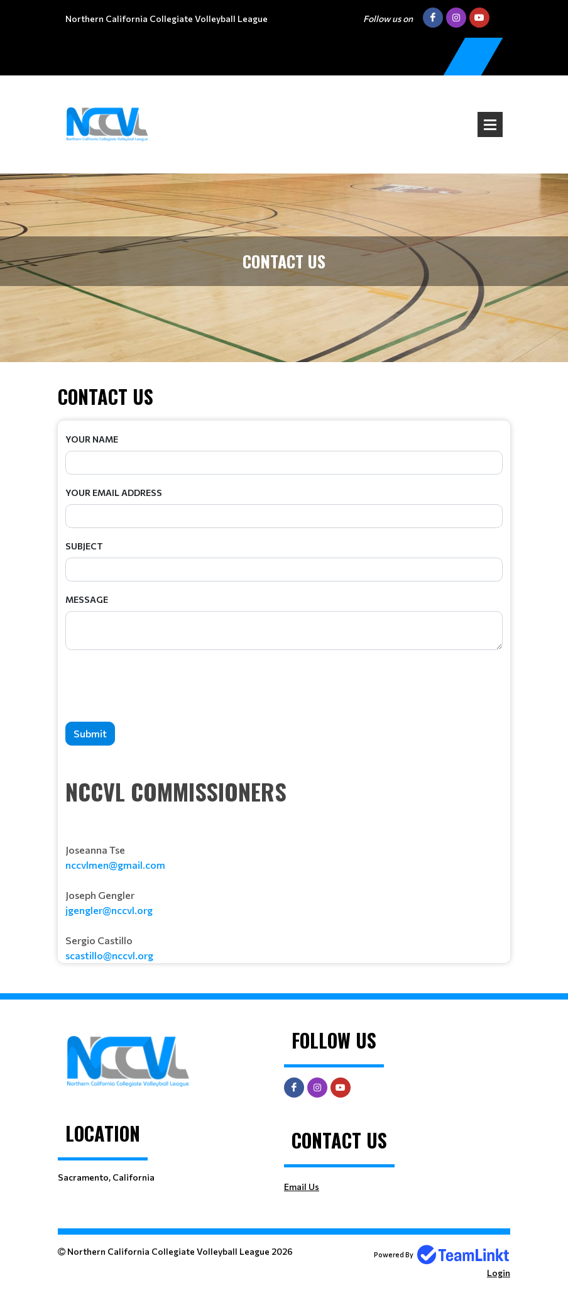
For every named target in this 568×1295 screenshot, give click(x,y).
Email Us (301, 1186)
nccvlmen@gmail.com (115, 865)
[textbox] (284, 868)
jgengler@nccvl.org (109, 910)
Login (498, 1272)
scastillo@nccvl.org (109, 955)
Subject (84, 546)
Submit (90, 733)
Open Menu (490, 124)
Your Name (91, 439)
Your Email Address (113, 492)
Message (86, 599)
